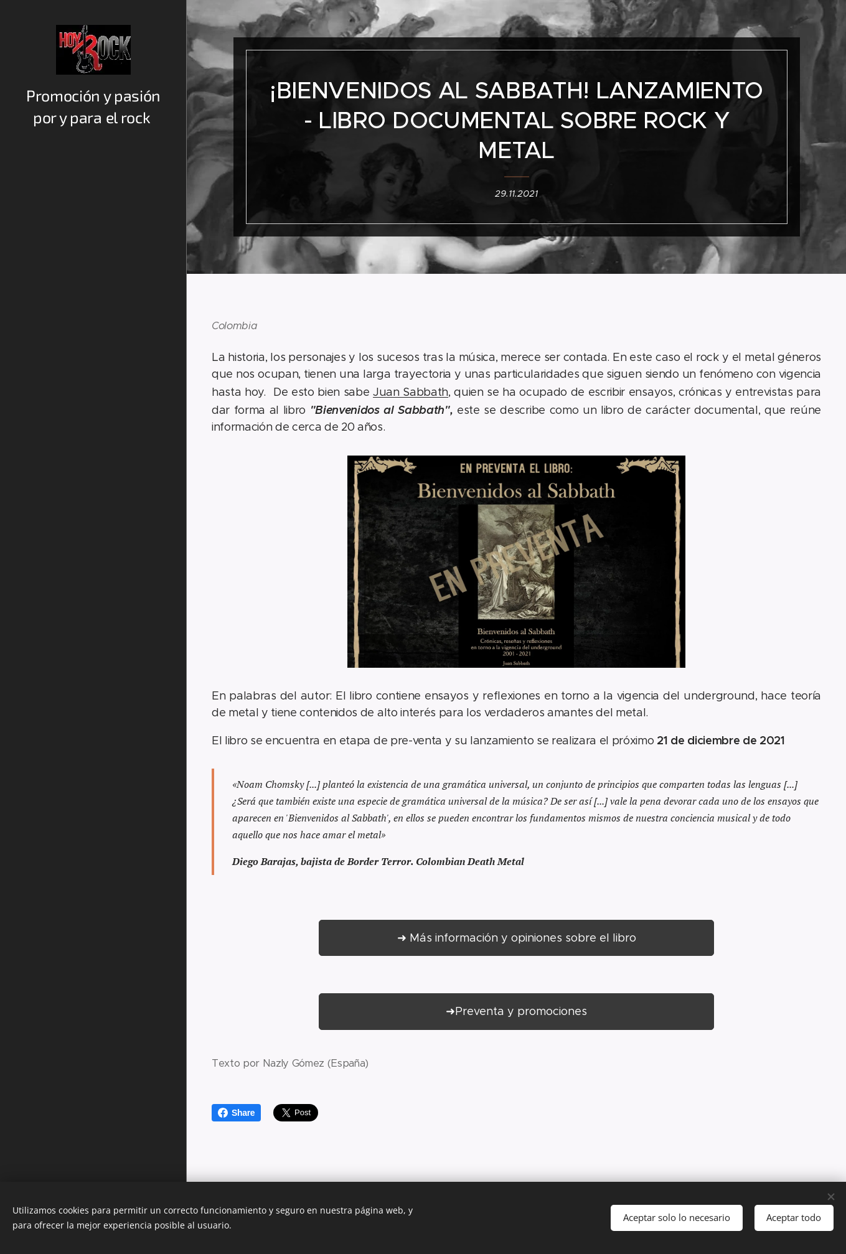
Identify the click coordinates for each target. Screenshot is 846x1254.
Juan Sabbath (410, 392)
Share (236, 1113)
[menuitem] (93, 595)
